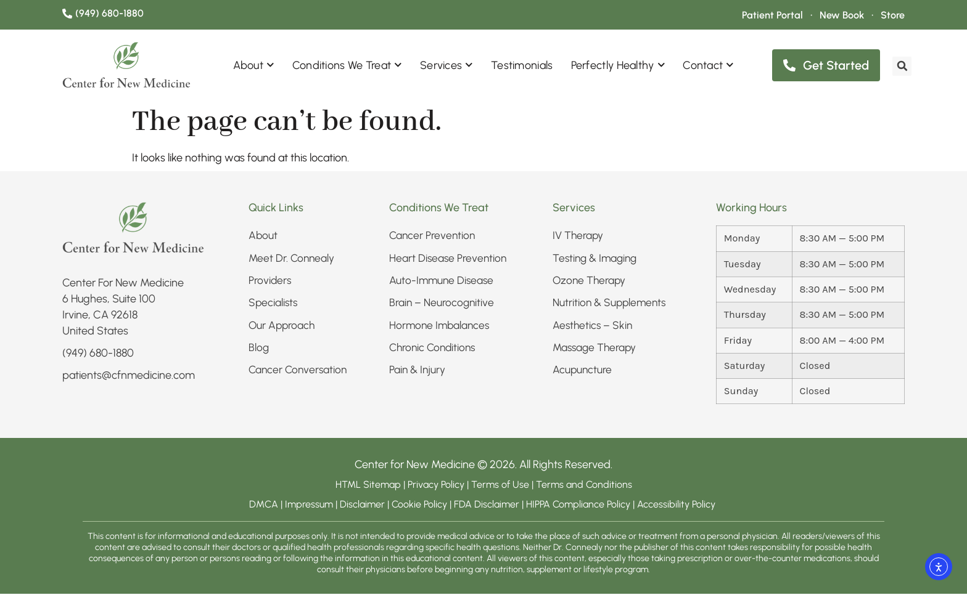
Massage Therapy (596, 350)
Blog (259, 350)
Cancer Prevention (433, 236)
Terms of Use (500, 486)
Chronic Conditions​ (434, 350)
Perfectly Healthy (618, 66)
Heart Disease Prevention (449, 259)
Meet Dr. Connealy (293, 259)
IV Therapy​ (579, 236)
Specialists (274, 305)
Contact (708, 66)
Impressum (309, 505)
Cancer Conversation (299, 373)
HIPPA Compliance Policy (579, 505)
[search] (899, 66)
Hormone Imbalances (441, 327)
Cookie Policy (419, 505)
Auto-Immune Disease (442, 282)
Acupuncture (583, 373)
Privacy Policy (437, 486)
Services (446, 66)
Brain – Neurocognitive (442, 305)
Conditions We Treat (347, 66)
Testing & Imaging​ (597, 259)
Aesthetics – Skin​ (594, 327)
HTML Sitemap (368, 486)
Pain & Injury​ (418, 373)
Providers (270, 282)
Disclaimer (362, 505)
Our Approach (283, 327)
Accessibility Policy (677, 505)
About (253, 66)
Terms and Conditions (584, 486)
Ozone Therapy (590, 282)
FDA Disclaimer (486, 505)
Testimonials (522, 66)
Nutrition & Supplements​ (611, 305)
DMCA (263, 505)
